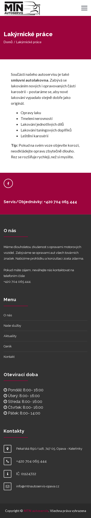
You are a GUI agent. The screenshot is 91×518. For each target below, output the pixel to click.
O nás (8, 315)
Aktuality (10, 336)
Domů (8, 42)
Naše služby (12, 325)
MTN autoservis (36, 511)
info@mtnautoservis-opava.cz (37, 486)
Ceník (8, 346)
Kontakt (9, 357)
